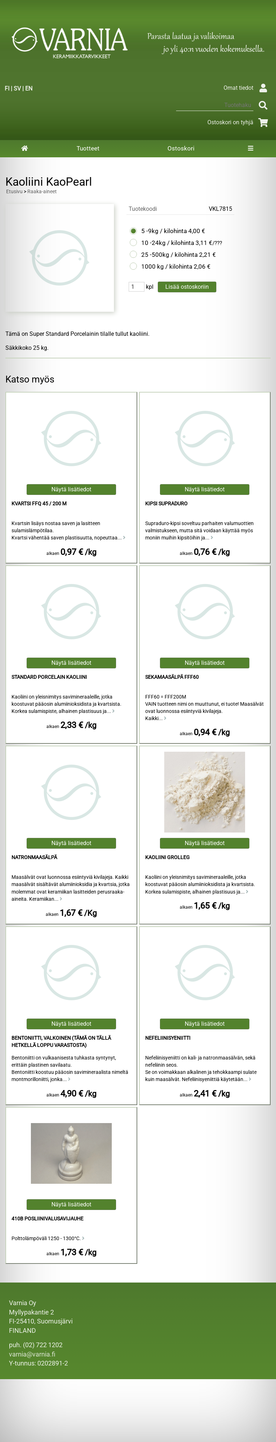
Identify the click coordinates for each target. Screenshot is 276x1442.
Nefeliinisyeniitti (167, 1038)
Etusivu (14, 192)
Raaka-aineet (42, 192)
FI (7, 88)
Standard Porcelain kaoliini (49, 677)
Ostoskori (180, 148)
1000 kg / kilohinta (166, 266)
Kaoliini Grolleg (167, 857)
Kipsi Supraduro (166, 504)
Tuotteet (88, 148)
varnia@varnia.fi (32, 1354)
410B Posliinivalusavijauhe (47, 1219)
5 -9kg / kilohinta (164, 231)
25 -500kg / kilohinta (169, 254)
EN (28, 88)
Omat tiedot (247, 87)
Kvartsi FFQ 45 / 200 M (39, 504)
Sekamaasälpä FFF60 (172, 677)
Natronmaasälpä (34, 857)
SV (17, 88)
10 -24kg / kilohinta (167, 242)
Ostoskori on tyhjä (239, 122)
